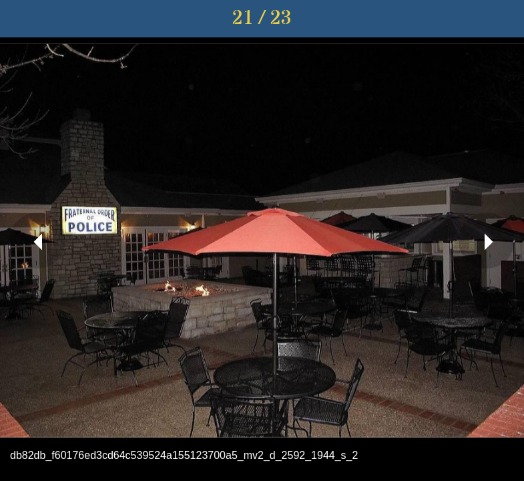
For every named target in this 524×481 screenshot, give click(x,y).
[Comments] (505, 19)
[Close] (19, 19)
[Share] (471, 19)
